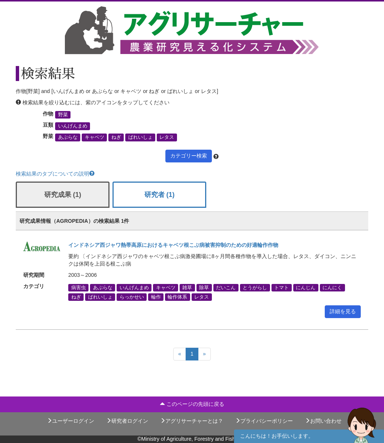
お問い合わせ (323, 421)
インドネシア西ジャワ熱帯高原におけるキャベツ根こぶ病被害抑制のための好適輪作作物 (173, 245)
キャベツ (94, 137)
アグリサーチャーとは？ (191, 421)
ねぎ (116, 137)
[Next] (204, 354)
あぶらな (68, 137)
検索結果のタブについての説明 (55, 174)
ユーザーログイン (70, 421)
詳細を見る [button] (343, 311)
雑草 (187, 287)
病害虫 (78, 287)
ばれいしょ (140, 137)
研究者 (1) (159, 194)
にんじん (305, 287)
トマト (281, 287)
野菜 (63, 114)
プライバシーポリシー (264, 421)
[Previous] (179, 354)
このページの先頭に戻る (192, 404)
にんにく (332, 287)
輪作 (156, 296)
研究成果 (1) (62, 194)
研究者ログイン (127, 421)
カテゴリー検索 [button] (188, 156)
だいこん (226, 287)
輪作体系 (177, 296)
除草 (204, 287)
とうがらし (255, 287)
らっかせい (132, 296)
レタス (166, 137)
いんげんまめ (72, 126)
